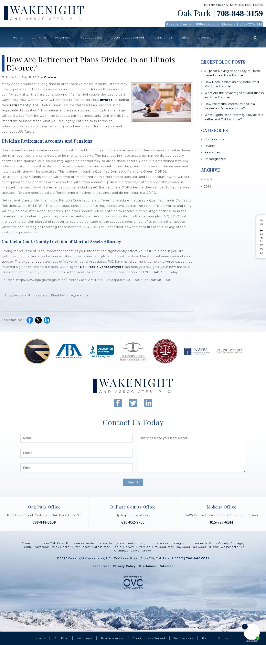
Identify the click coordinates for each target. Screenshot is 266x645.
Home (18, 37)
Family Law (212, 152)
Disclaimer (148, 566)
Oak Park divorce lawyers (101, 267)
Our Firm (39, 37)
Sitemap (166, 566)
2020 (206, 179)
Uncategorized (215, 159)
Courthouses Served (127, 37)
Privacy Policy (124, 566)
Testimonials (163, 37)
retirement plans (24, 105)
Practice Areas (91, 37)
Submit (133, 482)
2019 (206, 186)
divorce (106, 100)
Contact (205, 37)
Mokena (229, 24)
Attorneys (63, 37)
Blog (186, 37)
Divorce (50, 77)
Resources (101, 566)
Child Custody (214, 139)
